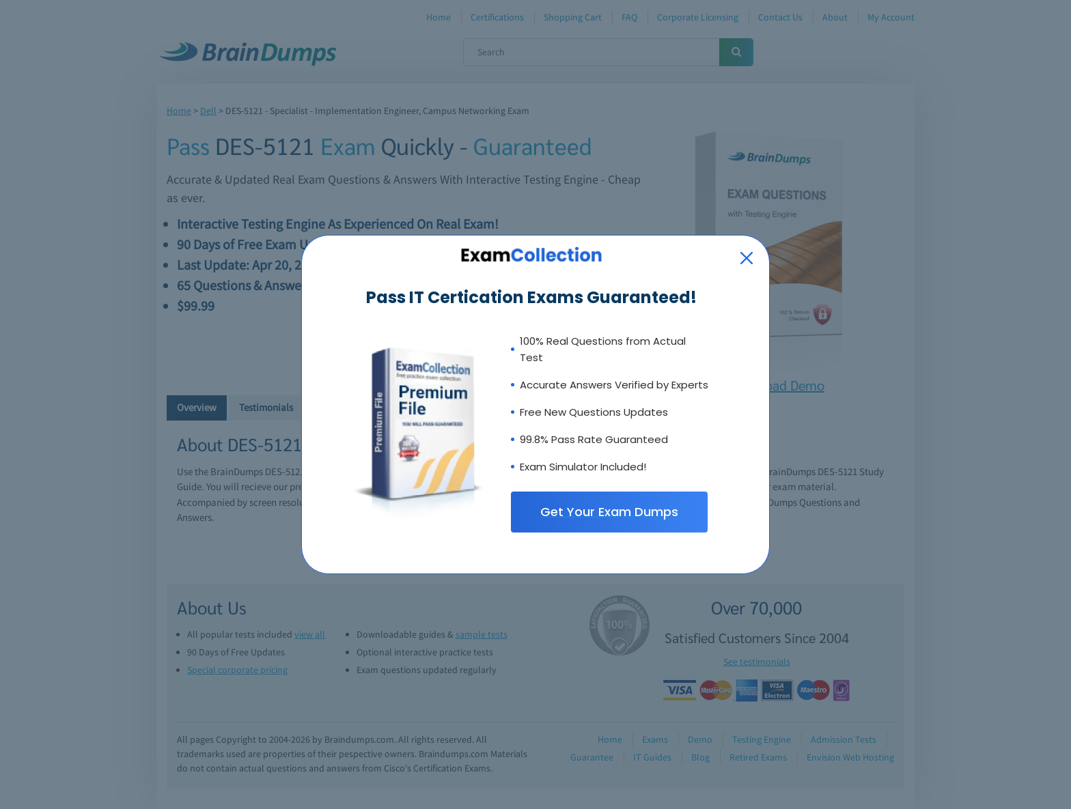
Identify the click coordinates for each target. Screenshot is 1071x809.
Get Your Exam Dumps (609, 511)
